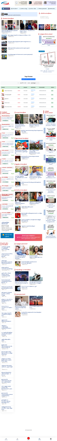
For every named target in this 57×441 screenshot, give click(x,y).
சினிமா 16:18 (4, 355)
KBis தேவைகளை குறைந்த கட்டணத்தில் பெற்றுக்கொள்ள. (51, 221)
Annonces (6, 439)
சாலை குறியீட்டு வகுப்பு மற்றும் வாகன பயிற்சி (51, 139)
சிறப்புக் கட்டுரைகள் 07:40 (5, 270)
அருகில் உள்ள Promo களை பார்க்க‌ (28, 84)
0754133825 (50, 157)
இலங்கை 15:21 (4, 390)
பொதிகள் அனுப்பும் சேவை (50, 163)
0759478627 (5, 190)
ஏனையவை (51, 8)
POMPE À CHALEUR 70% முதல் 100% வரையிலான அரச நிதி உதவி (50, 205)
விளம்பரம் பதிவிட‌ (7, 236)
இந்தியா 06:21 (4, 296)
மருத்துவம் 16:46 (4, 336)
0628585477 (5, 155)
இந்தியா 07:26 (4, 289)
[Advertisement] (28, 420)
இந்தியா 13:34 (4, 410)
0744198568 (5, 182)
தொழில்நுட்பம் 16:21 (5, 348)
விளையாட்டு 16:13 (4, 362)
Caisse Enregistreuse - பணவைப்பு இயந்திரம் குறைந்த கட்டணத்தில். (51, 124)
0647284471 (49, 38)
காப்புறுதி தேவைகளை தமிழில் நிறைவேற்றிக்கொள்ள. (51, 236)
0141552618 (5, 200)
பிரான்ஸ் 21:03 (4, 310)
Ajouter (28, 439)
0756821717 (5, 163)
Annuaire (39, 439)
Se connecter (6, 8)
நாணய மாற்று (23, 8)
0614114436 (5, 173)
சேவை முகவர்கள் (42, 8)
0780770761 (5, 146)
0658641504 (5, 217)
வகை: (29, 88)
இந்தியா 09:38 (4, 250)
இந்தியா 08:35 (4, 257)
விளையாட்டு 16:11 (4, 369)
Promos (17, 439)
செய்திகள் (14, 8)
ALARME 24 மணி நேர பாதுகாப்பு (50, 151)
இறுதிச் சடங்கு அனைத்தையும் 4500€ (48, 45)
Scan (50, 439)
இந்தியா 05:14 (4, 303)
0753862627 (5, 120)
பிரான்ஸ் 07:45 (4, 264)
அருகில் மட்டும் (23, 88)
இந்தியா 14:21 (4, 403)
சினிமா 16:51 (4, 329)
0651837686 (5, 138)
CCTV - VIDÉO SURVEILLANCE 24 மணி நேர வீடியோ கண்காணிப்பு (50, 190)
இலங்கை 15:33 (4, 383)
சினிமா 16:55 (4, 322)
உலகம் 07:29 (4, 283)
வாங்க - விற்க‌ (32, 8)
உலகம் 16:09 (4, 376)
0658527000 (5, 129)
